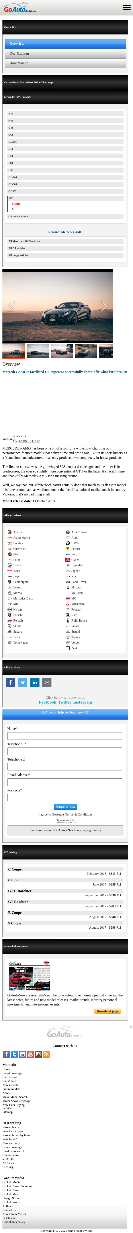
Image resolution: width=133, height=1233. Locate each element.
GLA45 (12, 177)
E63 (10, 163)
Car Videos (9, 1081)
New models (10, 1085)
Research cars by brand (16, 1135)
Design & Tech (11, 1198)
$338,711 (102, 895)
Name (12, 728)
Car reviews (9, 1077)
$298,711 (105, 927)
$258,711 (107, 884)
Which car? (9, 1139)
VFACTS (8, 1159)
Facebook (47, 702)
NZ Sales (8, 1163)
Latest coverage (12, 1073)
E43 (10, 148)
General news (11, 1155)
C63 (10, 134)
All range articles (18, 255)
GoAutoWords (11, 1202)
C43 (10, 127)
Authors (7, 1206)
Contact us (9, 1210)
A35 (10, 113)
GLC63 (12, 184)
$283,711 (102, 906)
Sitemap (7, 1112)
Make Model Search (15, 1097)
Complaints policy (13, 1222)
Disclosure (9, 1218)
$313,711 (104, 873)
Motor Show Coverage (16, 1101)
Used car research (13, 1151)
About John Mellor (14, 1214)
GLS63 (12, 191)
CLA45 (12, 141)
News (6, 1093)
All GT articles (16, 248)
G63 (10, 170)
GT (11, 198)
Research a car (11, 1127)
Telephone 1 (16, 744)
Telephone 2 (16, 759)
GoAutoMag (10, 1194)
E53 (10, 155)
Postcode (14, 790)
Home (6, 1069)
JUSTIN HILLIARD (29, 441)
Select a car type (12, 1131)
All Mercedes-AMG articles (24, 241)
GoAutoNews (11, 1190)
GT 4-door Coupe (18, 216)
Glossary (8, 1167)
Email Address (18, 775)
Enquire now (65, 806)
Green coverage (12, 1147)
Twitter (64, 702)
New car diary (11, 1143)
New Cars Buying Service (13, 1106)
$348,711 (105, 917)
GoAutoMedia (11, 1182)
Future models (11, 1089)
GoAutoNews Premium (17, 1186)
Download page (108, 1011)
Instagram (82, 702)
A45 (10, 120)
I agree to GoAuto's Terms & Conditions (65, 814)
